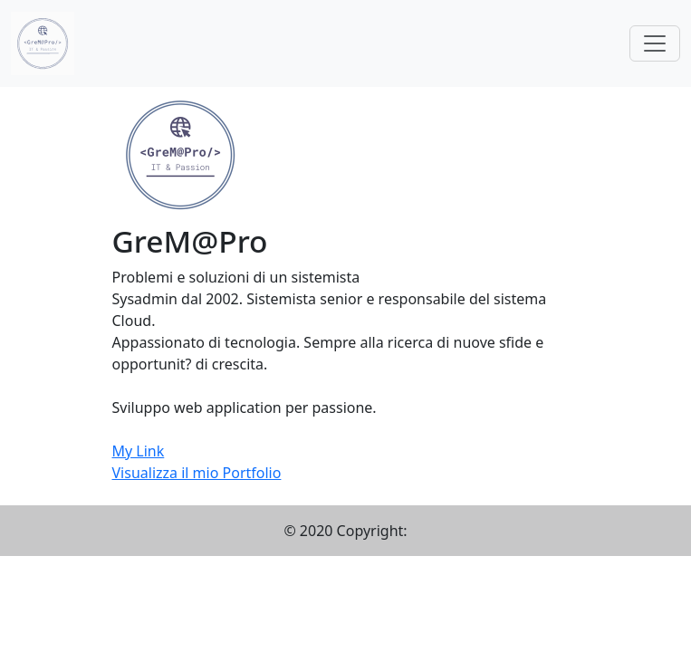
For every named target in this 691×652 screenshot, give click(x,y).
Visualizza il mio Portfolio (197, 473)
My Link (138, 451)
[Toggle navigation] (654, 43)
